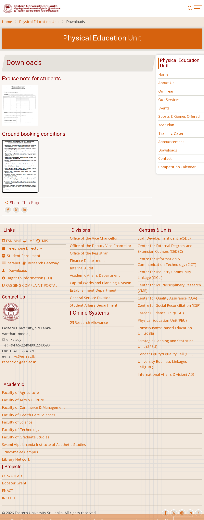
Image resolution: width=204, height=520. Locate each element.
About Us (166, 82)
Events (164, 108)
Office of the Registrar (89, 253)
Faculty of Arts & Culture (23, 400)
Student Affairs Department (93, 305)
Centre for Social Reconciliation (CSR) (169, 305)
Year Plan (166, 124)
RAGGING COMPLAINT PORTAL (29, 285)
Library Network (16, 459)
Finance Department (87, 260)
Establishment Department (93, 290)
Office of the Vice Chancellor (94, 238)
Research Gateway (43, 263)
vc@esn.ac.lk (24, 356)
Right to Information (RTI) (30, 278)
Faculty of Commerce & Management (33, 407)
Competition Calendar (177, 166)
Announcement (171, 141)
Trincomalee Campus (20, 452)
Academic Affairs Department (95, 275)
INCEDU (8, 498)
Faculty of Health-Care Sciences (28, 415)
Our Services (169, 99)
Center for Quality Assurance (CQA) (167, 298)
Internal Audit (81, 268)
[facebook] (165, 512)
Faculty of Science (17, 422)
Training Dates (171, 133)
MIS (45, 240)
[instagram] (181, 512)
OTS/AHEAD (12, 475)
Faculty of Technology (20, 429)
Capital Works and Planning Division (100, 282)
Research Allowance (89, 322)
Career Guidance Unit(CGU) (161, 313)
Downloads (167, 150)
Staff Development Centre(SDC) (164, 238)
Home (7, 21)
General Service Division (90, 297)
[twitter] (173, 512)
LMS (30, 240)
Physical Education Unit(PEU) (162, 320)
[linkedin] (190, 512)
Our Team (166, 91)
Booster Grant (14, 483)
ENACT (7, 490)
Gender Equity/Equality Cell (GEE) (165, 354)
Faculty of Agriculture (20, 392)
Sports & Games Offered (179, 116)
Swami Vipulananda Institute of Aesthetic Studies (44, 444)
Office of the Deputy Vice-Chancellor (100, 245)
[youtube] (198, 512)
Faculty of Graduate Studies (25, 437)
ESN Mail (13, 240)
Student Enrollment (23, 255)
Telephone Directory (24, 248)
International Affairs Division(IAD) (166, 374)
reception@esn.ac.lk (19, 362)
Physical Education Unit (39, 21)
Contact (165, 158)
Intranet (13, 263)
